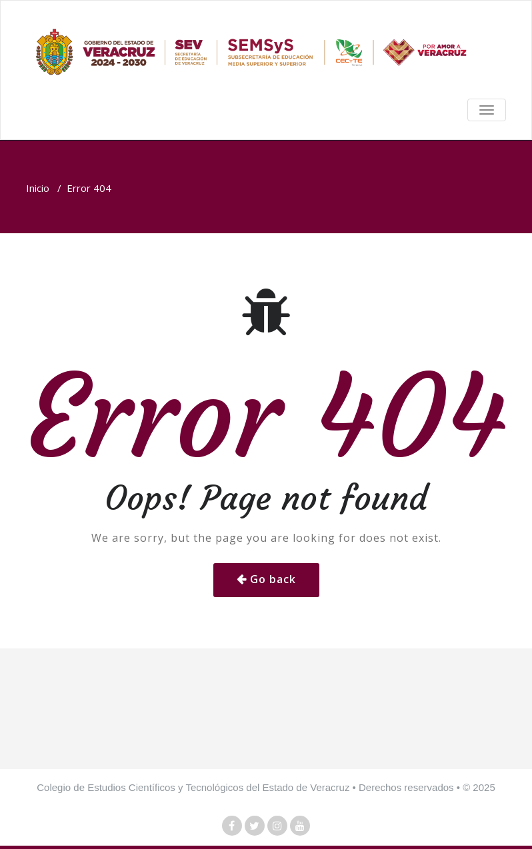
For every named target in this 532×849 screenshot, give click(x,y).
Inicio (37, 188)
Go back (273, 579)
